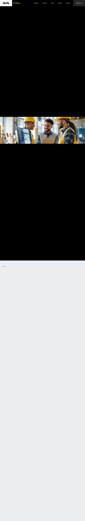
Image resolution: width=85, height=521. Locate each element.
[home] (6, 3)
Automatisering (36, 345)
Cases (52, 3)
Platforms (36, 3)
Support (60, 3)
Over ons (68, 3)
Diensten (45, 3)
